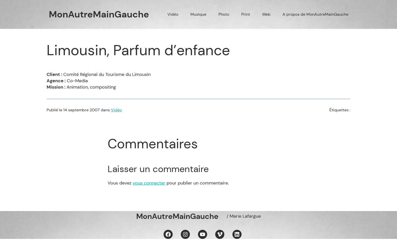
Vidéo (116, 110)
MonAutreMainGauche (99, 14)
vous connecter (149, 183)
